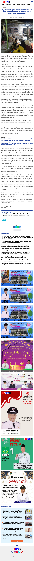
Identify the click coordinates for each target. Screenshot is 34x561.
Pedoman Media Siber (22, 554)
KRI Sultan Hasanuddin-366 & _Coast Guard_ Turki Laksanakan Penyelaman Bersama (12, 536)
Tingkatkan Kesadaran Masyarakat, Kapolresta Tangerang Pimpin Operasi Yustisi (12, 517)
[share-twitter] (16, 227)
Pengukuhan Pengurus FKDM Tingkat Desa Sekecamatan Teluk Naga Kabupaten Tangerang (13, 524)
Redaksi (9, 554)
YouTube (22, 552)
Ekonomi (23, 4)
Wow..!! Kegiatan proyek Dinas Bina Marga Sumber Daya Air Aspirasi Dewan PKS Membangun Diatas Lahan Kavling (16, 214)
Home (2, 4)
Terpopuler (8, 4)
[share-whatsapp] (18, 227)
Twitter (19, 552)
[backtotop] (17, 546)
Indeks (13, 4)
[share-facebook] (14, 227)
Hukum (28, 4)
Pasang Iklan (14, 554)
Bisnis (18, 4)
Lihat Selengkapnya (17, 541)
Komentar (17, 230)
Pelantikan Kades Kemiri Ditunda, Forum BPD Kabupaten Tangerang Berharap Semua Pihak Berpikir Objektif (13, 530)
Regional (4, 219)
